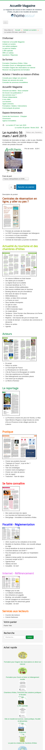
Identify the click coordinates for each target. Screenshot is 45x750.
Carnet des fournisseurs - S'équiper (14, 116)
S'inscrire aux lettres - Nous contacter (15, 91)
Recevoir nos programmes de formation (16, 70)
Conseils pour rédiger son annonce (14, 78)
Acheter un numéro (9, 44)
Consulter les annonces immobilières (15, 82)
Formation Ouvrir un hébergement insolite (16, 65)
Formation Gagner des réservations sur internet (18, 68)
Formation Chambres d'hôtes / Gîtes (14, 63)
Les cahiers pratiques (9, 46)
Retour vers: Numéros (34, 132)
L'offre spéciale (7, 51)
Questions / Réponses (10, 55)
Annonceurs (6, 118)
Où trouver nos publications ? (12, 93)
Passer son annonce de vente (12, 80)
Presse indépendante (9, 97)
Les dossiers (6, 101)
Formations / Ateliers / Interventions (14, 106)
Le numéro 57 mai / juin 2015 (16, 125)
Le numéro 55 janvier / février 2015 (27, 128)
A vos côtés (6, 99)
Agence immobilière (9, 121)
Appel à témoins (8, 104)
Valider (29, 637)
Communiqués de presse (11, 108)
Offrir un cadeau (8, 53)
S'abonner (22, 732)
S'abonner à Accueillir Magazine (13, 42)
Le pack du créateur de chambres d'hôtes (22, 743)
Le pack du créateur (9, 48)
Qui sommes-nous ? (9, 95)
